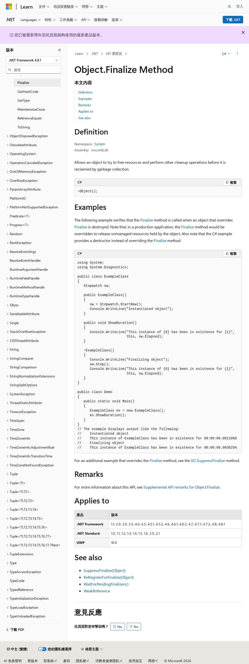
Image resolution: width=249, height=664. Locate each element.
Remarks (84, 105)
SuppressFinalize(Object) (104, 570)
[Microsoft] (9, 6)
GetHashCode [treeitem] (28, 91)
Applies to (85, 111)
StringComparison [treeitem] (23, 367)
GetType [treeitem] (24, 100)
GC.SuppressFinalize (208, 460)
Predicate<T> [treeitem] (20, 216)
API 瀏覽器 (114, 53)
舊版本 (32, 660)
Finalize (146, 219)
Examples (85, 98)
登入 (239, 6)
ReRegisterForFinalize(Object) (109, 577)
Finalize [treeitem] (23, 82)
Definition (85, 92)
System (99, 144)
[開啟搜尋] (229, 6)
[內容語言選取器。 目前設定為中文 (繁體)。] (17, 649)
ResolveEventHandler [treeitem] (25, 260)
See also (84, 117)
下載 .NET (233, 19)
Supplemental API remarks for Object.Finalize (181, 487)
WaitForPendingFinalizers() (106, 584)
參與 (66, 660)
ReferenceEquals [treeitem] (30, 118)
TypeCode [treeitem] (17, 580)
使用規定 (135, 660)
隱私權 (81, 660)
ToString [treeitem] (24, 127)
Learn (79, 53)
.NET (94, 53)
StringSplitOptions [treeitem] (23, 385)
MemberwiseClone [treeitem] (31, 109)
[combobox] (33, 60)
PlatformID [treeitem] (18, 198)
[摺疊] (59, 50)
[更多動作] (237, 54)
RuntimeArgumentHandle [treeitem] (29, 269)
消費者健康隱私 (107, 660)
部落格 (49, 660)
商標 (151, 660)
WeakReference (97, 590)
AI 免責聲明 (13, 660)
